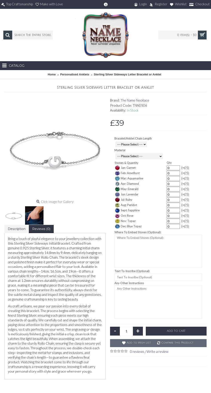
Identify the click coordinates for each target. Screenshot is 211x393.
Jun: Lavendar (126, 194)
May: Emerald (126, 189)
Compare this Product (177, 342)
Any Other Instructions (129, 283)
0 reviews (137, 352)
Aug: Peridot (126, 205)
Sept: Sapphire (127, 210)
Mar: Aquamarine (129, 178)
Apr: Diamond (127, 184)
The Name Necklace (134, 100)
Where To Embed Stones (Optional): (137, 232)
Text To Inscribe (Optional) (132, 271)
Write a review (157, 352)
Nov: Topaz (125, 221)
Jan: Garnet (125, 168)
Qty (169, 162)
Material (119, 150)
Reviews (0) (41, 229)
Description (17, 229)
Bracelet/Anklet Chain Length (133, 138)
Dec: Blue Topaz (128, 226)
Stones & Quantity (126, 163)
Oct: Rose (124, 216)
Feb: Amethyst (127, 173)
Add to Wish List (139, 342)
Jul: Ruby (123, 200)
